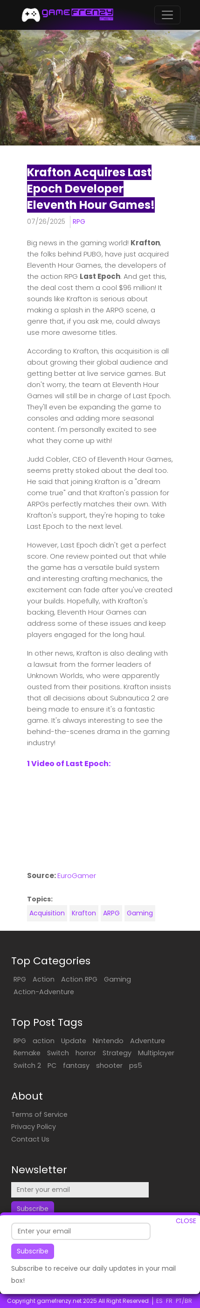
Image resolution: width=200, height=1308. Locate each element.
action (44, 1040)
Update (73, 1040)
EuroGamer (76, 875)
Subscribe (32, 1251)
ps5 (135, 1065)
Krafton (84, 913)
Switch (58, 1053)
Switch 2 (27, 1065)
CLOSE (186, 1220)
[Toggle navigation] (167, 15)
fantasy (76, 1065)
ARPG (111, 913)
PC (52, 1065)
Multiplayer (156, 1053)
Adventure (147, 1040)
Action (44, 979)
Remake (27, 1053)
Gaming (140, 913)
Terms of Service (39, 1114)
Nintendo (108, 1040)
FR (169, 1301)
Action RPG (79, 979)
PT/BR (184, 1301)
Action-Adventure (44, 992)
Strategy (117, 1053)
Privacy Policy (33, 1126)
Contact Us (30, 1139)
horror (86, 1053)
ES (159, 1301)
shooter (109, 1065)
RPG (79, 221)
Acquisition (47, 913)
